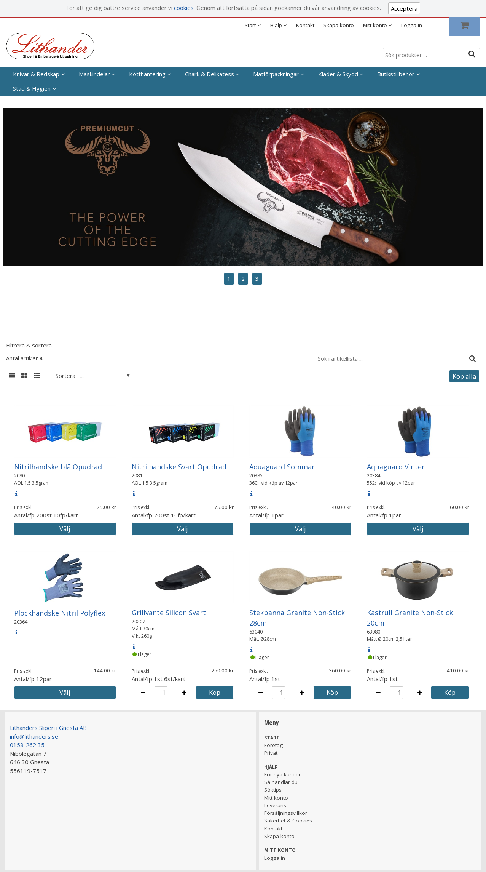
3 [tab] (257, 278)
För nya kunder (282, 774)
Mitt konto (276, 797)
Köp (214, 692)
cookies (184, 7)
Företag (273, 745)
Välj (64, 528)
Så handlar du (281, 782)
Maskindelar (94, 74)
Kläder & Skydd (338, 74)
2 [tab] (243, 278)
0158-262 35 (27, 745)
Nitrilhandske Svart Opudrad (179, 466)
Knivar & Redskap (36, 74)
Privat (270, 752)
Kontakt (305, 25)
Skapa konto (338, 25)
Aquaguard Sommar (282, 466)
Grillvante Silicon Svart (169, 612)
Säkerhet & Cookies (288, 820)
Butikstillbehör (395, 74)
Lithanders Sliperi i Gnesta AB (48, 727)
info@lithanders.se (34, 736)
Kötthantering (147, 74)
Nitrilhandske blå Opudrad (58, 466)
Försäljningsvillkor (285, 813)
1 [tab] (229, 278)
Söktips (273, 789)
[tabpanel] (243, 187)
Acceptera (404, 8)
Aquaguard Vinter (396, 466)
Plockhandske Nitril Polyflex (59, 613)
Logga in (411, 25)
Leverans (275, 805)
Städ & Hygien (32, 88)
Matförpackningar (276, 74)
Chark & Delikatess (209, 74)
